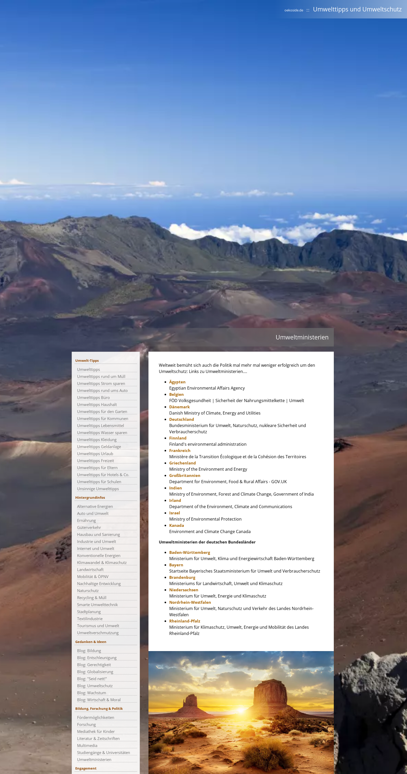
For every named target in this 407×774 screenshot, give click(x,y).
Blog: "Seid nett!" (92, 678)
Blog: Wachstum (91, 692)
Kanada (176, 525)
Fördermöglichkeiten (95, 717)
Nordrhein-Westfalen (190, 602)
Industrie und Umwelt (96, 541)
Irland (175, 500)
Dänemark (179, 406)
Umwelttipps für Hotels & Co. (103, 474)
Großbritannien (184, 475)
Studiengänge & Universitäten (103, 752)
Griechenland (182, 462)
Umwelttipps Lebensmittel (100, 425)
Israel (174, 512)
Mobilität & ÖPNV (92, 576)
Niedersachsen (183, 589)
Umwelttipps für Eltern (97, 467)
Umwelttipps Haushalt (97, 404)
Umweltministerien (94, 759)
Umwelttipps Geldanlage (99, 446)
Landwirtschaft (90, 569)
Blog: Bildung (89, 650)
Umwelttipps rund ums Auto (102, 390)
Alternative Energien (95, 506)
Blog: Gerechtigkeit (94, 664)
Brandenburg (182, 577)
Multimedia (87, 745)
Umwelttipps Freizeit (95, 460)
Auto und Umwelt (92, 513)
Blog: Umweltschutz (95, 685)
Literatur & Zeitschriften (98, 738)
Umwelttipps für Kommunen (102, 418)
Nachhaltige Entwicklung (99, 583)
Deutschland (181, 419)
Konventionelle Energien (98, 555)
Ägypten (177, 381)
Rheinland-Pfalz (184, 621)
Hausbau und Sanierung (98, 534)
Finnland (178, 438)
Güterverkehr (89, 527)
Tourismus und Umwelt (98, 625)
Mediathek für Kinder (96, 731)
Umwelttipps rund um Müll (101, 376)
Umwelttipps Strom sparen (101, 383)
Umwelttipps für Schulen (99, 481)
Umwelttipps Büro (93, 397)
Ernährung (86, 520)
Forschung (86, 724)
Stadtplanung (89, 611)
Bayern (176, 564)
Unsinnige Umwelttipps (98, 488)
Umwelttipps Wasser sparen (102, 432)
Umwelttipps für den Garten (102, 411)
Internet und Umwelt (95, 548)
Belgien (176, 394)
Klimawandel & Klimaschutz (102, 562)
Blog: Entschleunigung (97, 657)
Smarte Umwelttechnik (97, 604)
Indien (175, 487)
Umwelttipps (88, 369)
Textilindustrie (90, 618)
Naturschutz (88, 590)
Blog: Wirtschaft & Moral (99, 699)
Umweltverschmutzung (98, 632)
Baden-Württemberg (189, 552)
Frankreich (180, 450)
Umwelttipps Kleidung (97, 439)
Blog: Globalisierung (95, 671)
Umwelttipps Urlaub (95, 453)
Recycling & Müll (91, 597)
